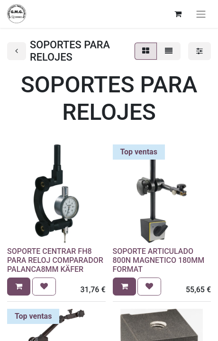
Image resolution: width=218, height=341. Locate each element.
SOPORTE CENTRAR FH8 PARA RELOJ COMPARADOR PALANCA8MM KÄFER (55, 260)
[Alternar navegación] (201, 14)
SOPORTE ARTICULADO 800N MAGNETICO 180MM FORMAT (159, 260)
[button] (18, 287)
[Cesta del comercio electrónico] (177, 13)
